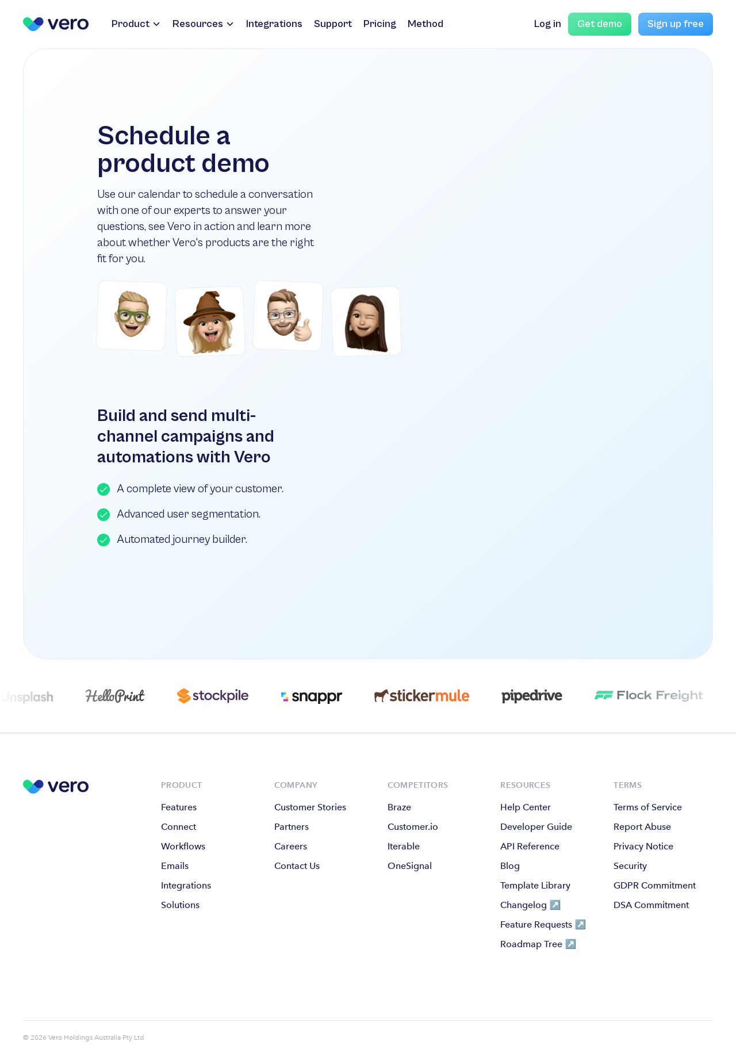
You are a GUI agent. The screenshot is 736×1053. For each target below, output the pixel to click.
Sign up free (675, 24)
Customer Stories (310, 807)
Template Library (535, 885)
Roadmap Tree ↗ (538, 944)
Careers (290, 846)
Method (425, 24)
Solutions (180, 904)
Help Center (525, 807)
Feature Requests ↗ (543, 924)
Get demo (599, 24)
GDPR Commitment (655, 885)
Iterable (404, 846)
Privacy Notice (643, 846)
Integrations (274, 24)
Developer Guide (536, 826)
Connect (178, 826)
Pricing (379, 24)
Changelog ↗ (530, 904)
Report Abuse (642, 826)
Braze (399, 807)
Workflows (183, 846)
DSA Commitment (651, 904)
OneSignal (410, 865)
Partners (291, 826)
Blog (510, 865)
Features (179, 807)
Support (333, 24)
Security (630, 865)
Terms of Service (648, 807)
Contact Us (297, 865)
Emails (175, 865)
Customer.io (413, 826)
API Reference (529, 846)
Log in (547, 24)
